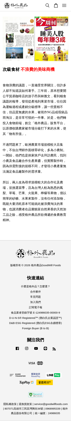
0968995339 (52, 408)
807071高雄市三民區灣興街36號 (24, 408)
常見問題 (35, 296)
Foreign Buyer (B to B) (35, 328)
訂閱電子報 (35, 307)
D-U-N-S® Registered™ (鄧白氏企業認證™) (35, 317)
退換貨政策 (25, 404)
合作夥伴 (35, 291)
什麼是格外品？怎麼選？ (35, 286)
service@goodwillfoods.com (51, 404)
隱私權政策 (10, 404)
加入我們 (35, 302)
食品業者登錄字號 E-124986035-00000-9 (35, 312)
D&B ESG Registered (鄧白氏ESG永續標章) (35, 322)
